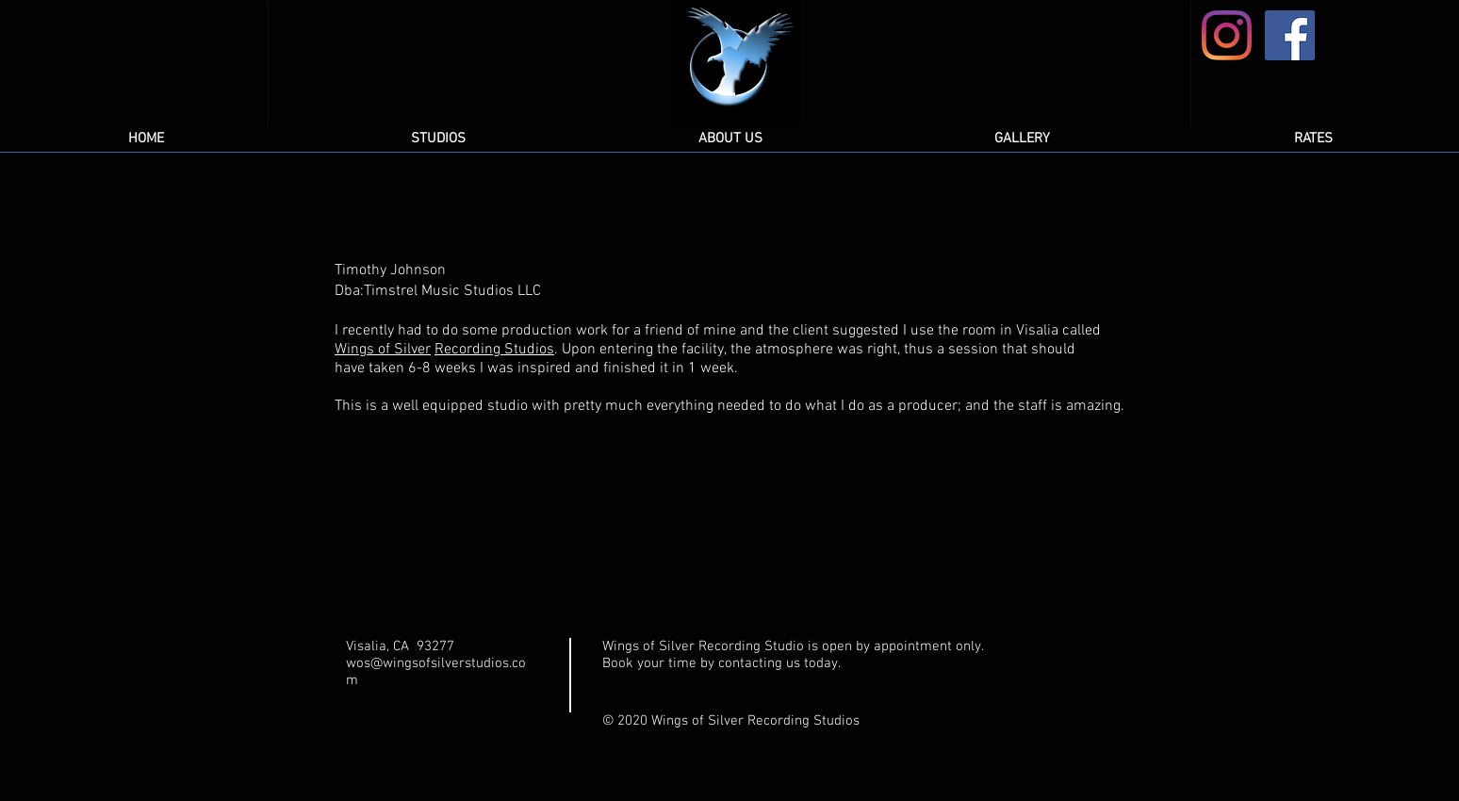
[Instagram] (1227, 35)
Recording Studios (494, 349)
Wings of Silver (383, 349)
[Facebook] (1290, 35)
